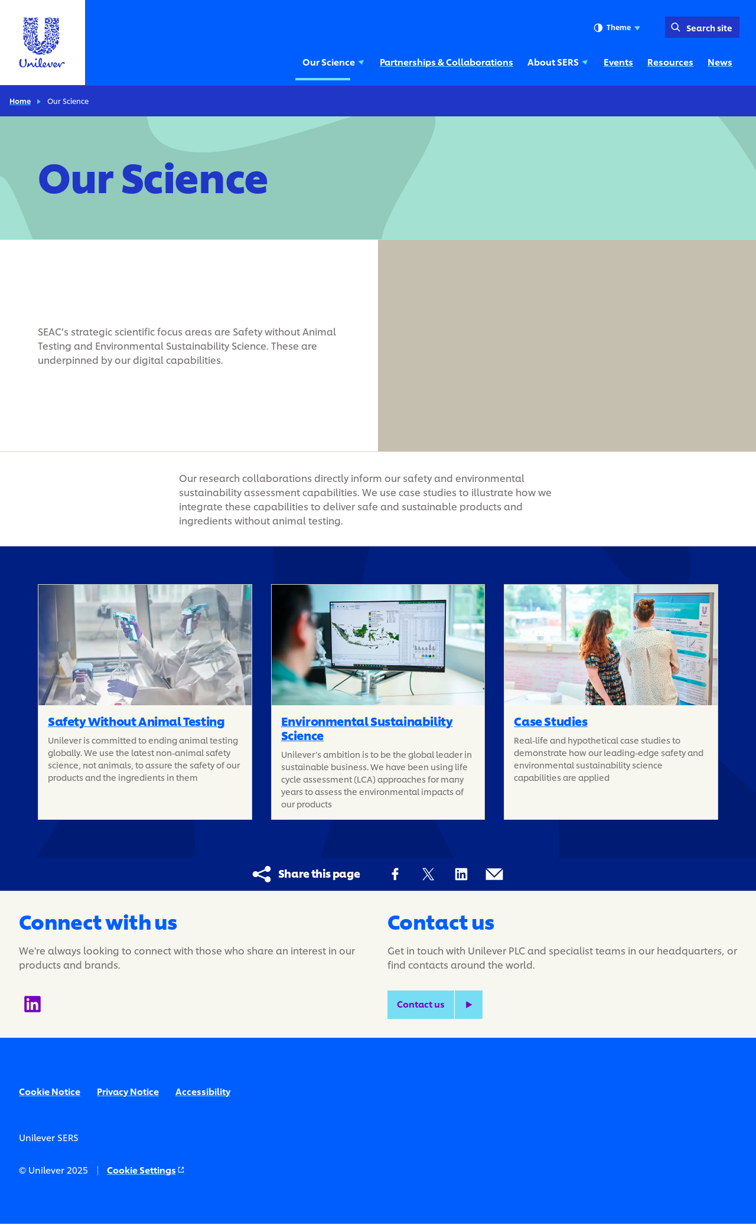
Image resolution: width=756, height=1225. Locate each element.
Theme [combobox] (616, 28)
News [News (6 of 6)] (720, 62)
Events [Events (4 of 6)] (618, 62)
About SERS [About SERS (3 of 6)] (558, 62)
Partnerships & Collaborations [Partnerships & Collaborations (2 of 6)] (446, 62)
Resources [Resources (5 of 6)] (670, 62)
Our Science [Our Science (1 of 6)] (334, 62)
